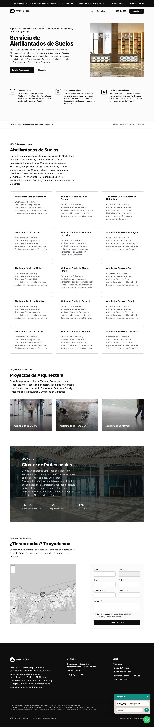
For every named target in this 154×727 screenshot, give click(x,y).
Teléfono (123, 580)
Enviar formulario (117, 622)
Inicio (91, 11)
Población (123, 590)
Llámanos (43, 70)
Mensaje (98, 601)
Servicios (102, 11)
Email (96, 580)
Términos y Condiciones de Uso (108, 617)
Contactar (136, 11)
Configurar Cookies (121, 679)
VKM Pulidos (19, 11)
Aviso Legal (117, 664)
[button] (43, 594)
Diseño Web (125, 718)
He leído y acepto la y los (115, 615)
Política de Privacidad (121, 614)
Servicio (122, 569)
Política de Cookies (121, 668)
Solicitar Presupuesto (22, 70)
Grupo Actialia (138, 718)
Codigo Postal (100, 590)
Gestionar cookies (136, 3)
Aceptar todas (117, 3)
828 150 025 (119, 11)
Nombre (97, 569)
